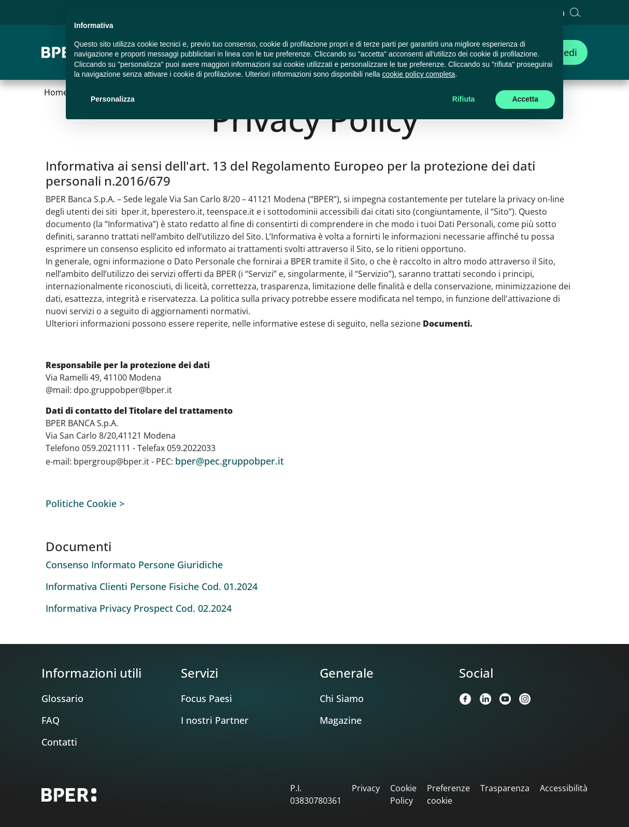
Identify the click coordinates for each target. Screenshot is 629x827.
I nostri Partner (215, 720)
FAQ (50, 720)
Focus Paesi (206, 698)
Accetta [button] (525, 99)
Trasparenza (505, 788)
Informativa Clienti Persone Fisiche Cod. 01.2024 (152, 586)
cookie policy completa (418, 74)
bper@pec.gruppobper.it (229, 461)
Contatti (59, 742)
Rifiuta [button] (463, 99)
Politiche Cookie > (85, 503)
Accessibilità (564, 788)
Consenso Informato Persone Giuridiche (134, 564)
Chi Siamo (342, 698)
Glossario (62, 698)
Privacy (366, 788)
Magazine (341, 720)
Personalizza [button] (113, 99)
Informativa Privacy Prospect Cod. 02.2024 (139, 608)
